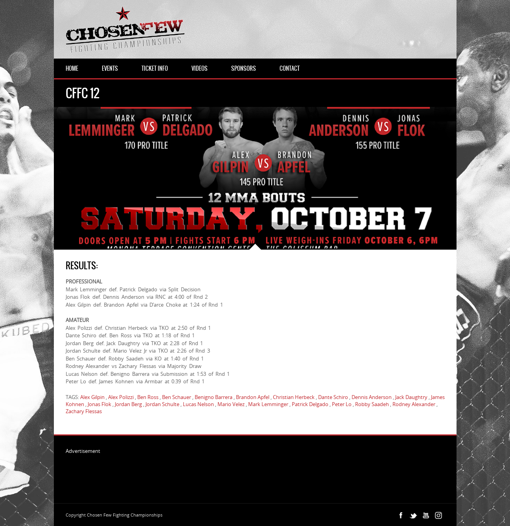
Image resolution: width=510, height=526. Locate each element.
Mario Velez (231, 404)
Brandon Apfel (252, 397)
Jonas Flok (99, 404)
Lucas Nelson (198, 404)
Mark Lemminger (268, 404)
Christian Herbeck (294, 397)
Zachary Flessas (84, 411)
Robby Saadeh (372, 404)
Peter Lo (342, 404)
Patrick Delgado (310, 404)
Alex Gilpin (92, 397)
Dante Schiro (333, 397)
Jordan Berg (128, 404)
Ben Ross (147, 397)
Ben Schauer (176, 397)
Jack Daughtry (411, 397)
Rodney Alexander (413, 404)
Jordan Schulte (162, 404)
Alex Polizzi (121, 397)
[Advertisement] (209, 472)
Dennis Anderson (372, 397)
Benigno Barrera (213, 397)
